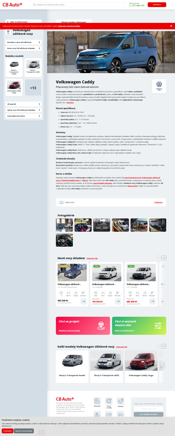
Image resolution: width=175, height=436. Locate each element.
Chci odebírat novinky (149, 414)
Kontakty (157, 5)
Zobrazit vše (92, 258)
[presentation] (159, 257)
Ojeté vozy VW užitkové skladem (21, 110)
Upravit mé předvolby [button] (23, 431)
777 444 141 (138, 5)
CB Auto (70, 102)
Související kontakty (16, 116)
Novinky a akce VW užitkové (19, 42)
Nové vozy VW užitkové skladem (21, 48)
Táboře (85, 180)
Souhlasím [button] (7, 431)
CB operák (11, 104)
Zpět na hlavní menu (18, 22)
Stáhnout (158, 202)
